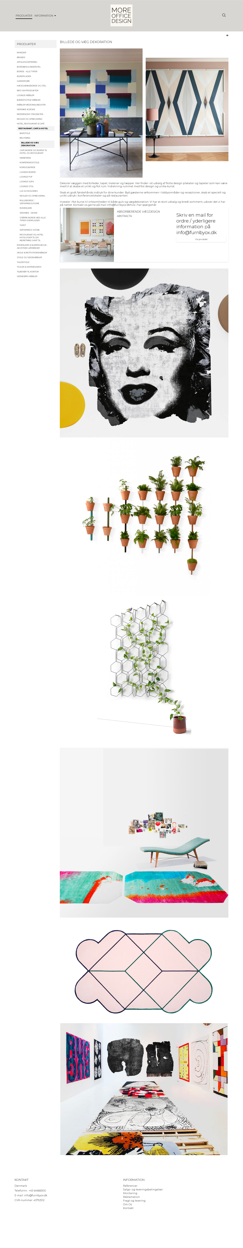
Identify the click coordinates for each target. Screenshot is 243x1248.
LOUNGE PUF (26, 178)
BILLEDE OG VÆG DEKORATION (30, 145)
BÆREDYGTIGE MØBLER (28, 101)
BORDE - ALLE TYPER (27, 73)
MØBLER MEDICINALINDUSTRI (31, 106)
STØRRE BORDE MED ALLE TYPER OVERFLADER (33, 220)
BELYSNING (25, 139)
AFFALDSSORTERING (27, 63)
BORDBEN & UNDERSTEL (29, 68)
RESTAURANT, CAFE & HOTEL (33, 130)
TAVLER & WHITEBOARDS (29, 268)
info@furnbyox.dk (118, 206)
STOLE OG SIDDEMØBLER (29, 258)
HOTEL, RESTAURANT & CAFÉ (30, 125)
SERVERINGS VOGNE (30, 231)
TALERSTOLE (23, 263)
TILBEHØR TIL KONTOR (28, 273)
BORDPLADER (24, 77)
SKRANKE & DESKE (26, 111)
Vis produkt (201, 240)
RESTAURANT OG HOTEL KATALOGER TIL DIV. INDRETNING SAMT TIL (31, 239)
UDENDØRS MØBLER (27, 278)
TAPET (23, 226)
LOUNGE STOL (27, 187)
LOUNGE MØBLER (25, 96)
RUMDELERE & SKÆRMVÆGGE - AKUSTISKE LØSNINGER (32, 247)
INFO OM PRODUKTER (27, 92)
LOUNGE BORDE (28, 173)
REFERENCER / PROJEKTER (30, 115)
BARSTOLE (25, 134)
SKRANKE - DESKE (29, 214)
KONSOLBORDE (27, 169)
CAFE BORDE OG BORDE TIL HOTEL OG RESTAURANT (33, 152)
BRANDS (21, 58)
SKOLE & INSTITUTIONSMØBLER (32, 254)
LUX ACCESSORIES (29, 192)
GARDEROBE (23, 82)
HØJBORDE (25, 159)
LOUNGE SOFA (27, 183)
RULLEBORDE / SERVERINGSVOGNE (29, 203)
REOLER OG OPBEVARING (29, 120)
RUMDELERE (26, 209)
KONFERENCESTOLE (29, 164)
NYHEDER (21, 54)
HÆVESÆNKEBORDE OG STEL (31, 87)
